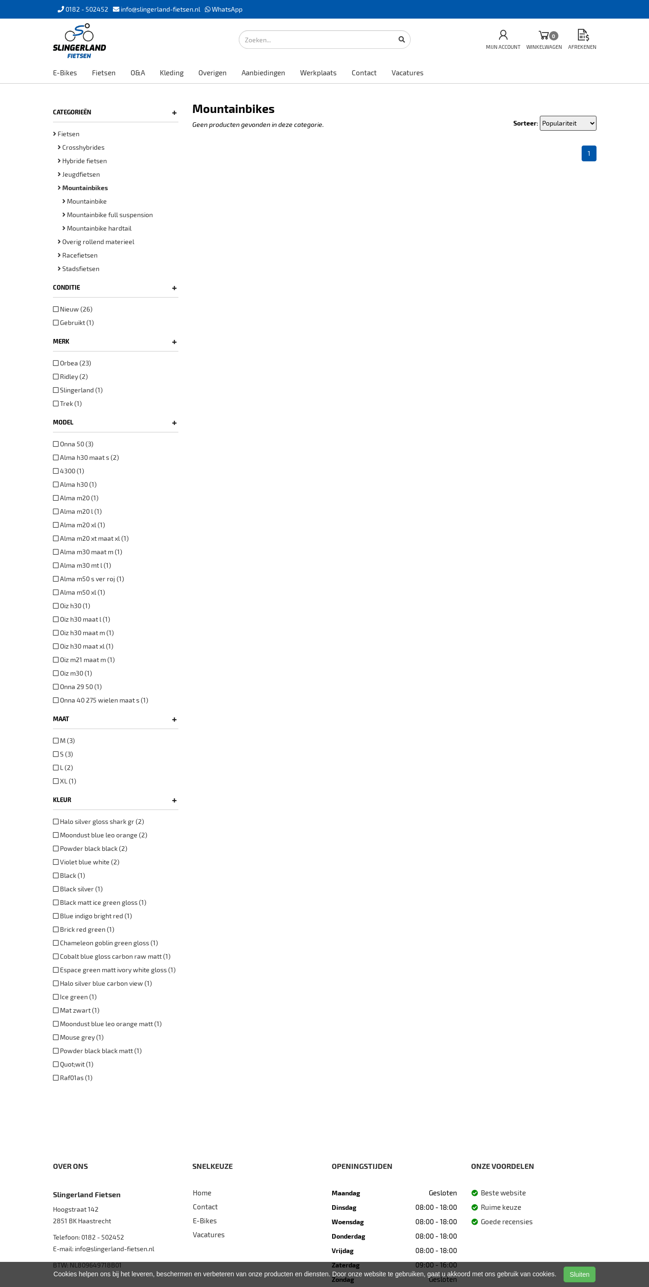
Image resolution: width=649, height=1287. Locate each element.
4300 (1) (68, 471)
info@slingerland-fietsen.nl (114, 1249)
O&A (138, 72)
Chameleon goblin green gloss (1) (105, 943)
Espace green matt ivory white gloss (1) (114, 970)
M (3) (64, 740)
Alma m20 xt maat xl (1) (91, 538)
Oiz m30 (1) (72, 673)
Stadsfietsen (78, 268)
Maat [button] (115, 718)
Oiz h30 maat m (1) (83, 633)
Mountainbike (84, 201)
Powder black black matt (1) (97, 1051)
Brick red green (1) (83, 929)
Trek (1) (67, 403)
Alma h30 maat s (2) (86, 457)
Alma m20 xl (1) (79, 525)
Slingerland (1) (78, 390)
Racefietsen (78, 255)
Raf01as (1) (72, 1077)
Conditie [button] (115, 287)
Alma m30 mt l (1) (82, 565)
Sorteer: (525, 123)
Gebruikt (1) (73, 322)
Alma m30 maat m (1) (87, 552)
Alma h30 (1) (75, 484)
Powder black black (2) (90, 848)
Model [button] (115, 422)
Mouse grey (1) (78, 1037)
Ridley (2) (70, 376)
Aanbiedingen (263, 72)
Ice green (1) (75, 997)
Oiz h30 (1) (71, 606)
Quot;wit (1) (73, 1064)
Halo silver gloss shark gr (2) (98, 821)
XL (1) (64, 781)
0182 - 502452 (102, 1237)
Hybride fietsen (82, 161)
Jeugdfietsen (79, 174)
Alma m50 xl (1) (79, 592)
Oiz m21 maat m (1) (84, 659)
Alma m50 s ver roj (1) (88, 579)
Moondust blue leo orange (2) (100, 835)
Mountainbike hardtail (96, 228)
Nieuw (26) (72, 309)
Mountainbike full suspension (107, 215)
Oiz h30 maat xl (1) (83, 646)
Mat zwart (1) (76, 1010)
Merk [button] (115, 341)
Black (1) (69, 875)
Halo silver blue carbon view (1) (102, 983)
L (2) (63, 767)
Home (202, 1192)
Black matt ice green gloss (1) (99, 902)
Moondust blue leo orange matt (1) (107, 1024)
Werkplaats (318, 72)
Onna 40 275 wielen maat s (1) (100, 700)
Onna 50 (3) (73, 444)
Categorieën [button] (115, 112)
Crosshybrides (81, 147)
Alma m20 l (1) (77, 511)
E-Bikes (65, 72)
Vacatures (408, 72)
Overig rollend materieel (96, 241)
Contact (364, 72)
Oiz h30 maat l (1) (81, 619)
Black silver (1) (78, 889)
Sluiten (580, 1274)
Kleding (172, 72)
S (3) (63, 754)
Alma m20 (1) (75, 498)
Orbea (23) (72, 363)
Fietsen (104, 72)
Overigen (212, 72)
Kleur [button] (115, 799)
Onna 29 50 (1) (77, 686)
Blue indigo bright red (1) (92, 916)
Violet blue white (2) (86, 862)
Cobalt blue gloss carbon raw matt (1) (111, 956)
